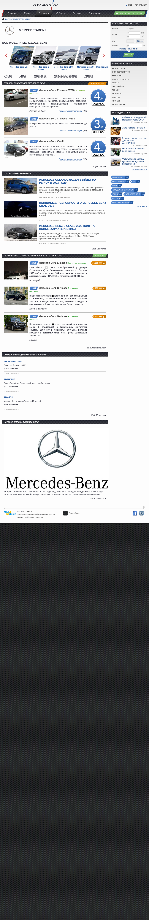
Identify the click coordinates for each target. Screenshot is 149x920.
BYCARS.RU (28, 511)
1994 (34, 288)
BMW (115, 185)
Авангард (9, 379)
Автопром (116, 94)
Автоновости (118, 68)
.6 (98, 97)
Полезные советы (120, 79)
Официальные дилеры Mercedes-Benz (25, 354)
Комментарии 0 (63, 197)
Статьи (22, 76)
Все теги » (142, 206)
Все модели (102, 67)
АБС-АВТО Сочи (13, 361)
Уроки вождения (121, 202)
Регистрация (141, 5)
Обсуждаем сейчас (123, 113)
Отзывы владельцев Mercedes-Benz (24, 83)
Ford (115, 194)
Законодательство (121, 72)
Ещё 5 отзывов (99, 166)
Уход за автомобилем (123, 190)
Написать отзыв (97, 83)
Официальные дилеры (65, 76)
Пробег (115, 45)
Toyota (116, 198)
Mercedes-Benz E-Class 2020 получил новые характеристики (67, 227)
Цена (114, 35)
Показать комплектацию (70, 111)
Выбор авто (117, 75)
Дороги (115, 83)
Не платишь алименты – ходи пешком (134, 149)
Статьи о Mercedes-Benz (17, 173)
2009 (34, 119)
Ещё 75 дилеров (98, 415)
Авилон (8, 397)
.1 (98, 148)
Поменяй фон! (71, 513)
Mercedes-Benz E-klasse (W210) (57, 90)
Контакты (21, 514)
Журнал (27, 13)
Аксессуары (119, 177)
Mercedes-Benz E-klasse (53, 263)
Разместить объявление (129, 13)
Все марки (44, 13)
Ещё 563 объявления (96, 347)
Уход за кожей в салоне (133, 128)
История (88, 76)
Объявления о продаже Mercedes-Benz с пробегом (33, 256)
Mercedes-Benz (133, 194)
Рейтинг (60, 13)
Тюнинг (115, 90)
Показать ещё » (139, 169)
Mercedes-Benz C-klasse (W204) (57, 118)
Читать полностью (98, 498)
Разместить (99, 256)
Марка (115, 29)
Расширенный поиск (128, 49)
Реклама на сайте (33, 514)
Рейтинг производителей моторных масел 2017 (134, 118)
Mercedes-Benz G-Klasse (53, 288)
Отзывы (77, 13)
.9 (98, 126)
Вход (130, 5)
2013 (34, 263)
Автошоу (116, 101)
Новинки (116, 97)
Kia (134, 181)
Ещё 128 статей (99, 249)
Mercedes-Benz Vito (19, 67)
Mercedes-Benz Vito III (51, 141)
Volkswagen (119, 181)
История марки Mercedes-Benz (21, 422)
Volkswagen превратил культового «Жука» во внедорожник (133, 161)
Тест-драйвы (118, 86)
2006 (34, 316)
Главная (12, 13)
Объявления (95, 13)
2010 (34, 142)
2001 (34, 90)
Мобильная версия (35, 517)
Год (113, 41)
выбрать (130, 29)
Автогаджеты (118, 104)
